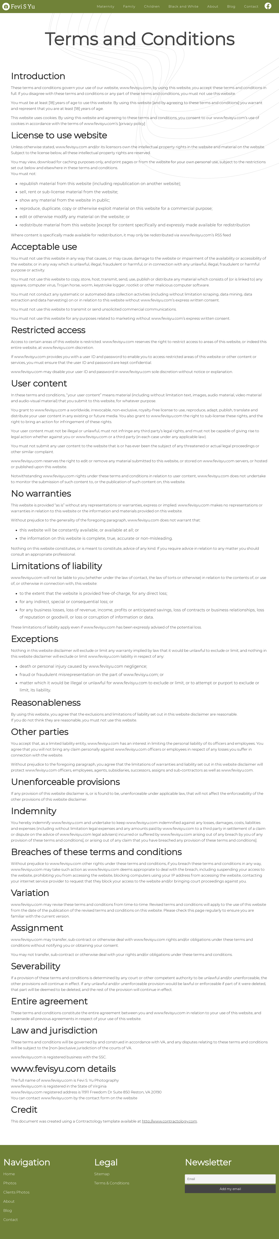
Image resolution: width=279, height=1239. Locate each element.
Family (129, 6)
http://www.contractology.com (169, 1121)
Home (9, 1174)
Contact (251, 6)
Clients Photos (16, 1192)
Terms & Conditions (111, 1183)
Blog (231, 6)
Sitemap (101, 1174)
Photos (9, 1183)
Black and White (183, 6)
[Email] (230, 1179)
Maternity (105, 6)
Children (152, 6)
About (212, 6)
